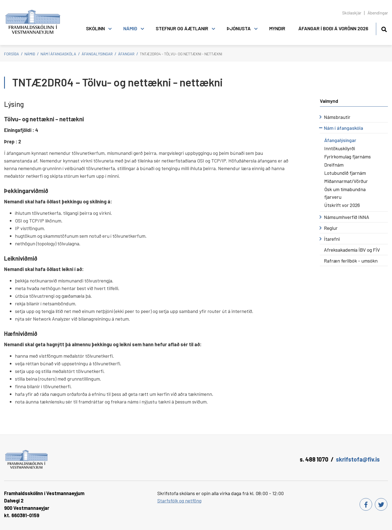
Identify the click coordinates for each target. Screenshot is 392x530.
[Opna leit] (384, 28)
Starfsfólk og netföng (179, 501)
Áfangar (126, 54)
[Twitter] (381, 504)
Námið (29, 54)
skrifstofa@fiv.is (358, 459)
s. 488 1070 (314, 459)
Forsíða (11, 54)
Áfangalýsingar (97, 54)
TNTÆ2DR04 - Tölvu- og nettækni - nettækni (181, 54)
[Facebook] (366, 504)
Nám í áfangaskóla (58, 54)
